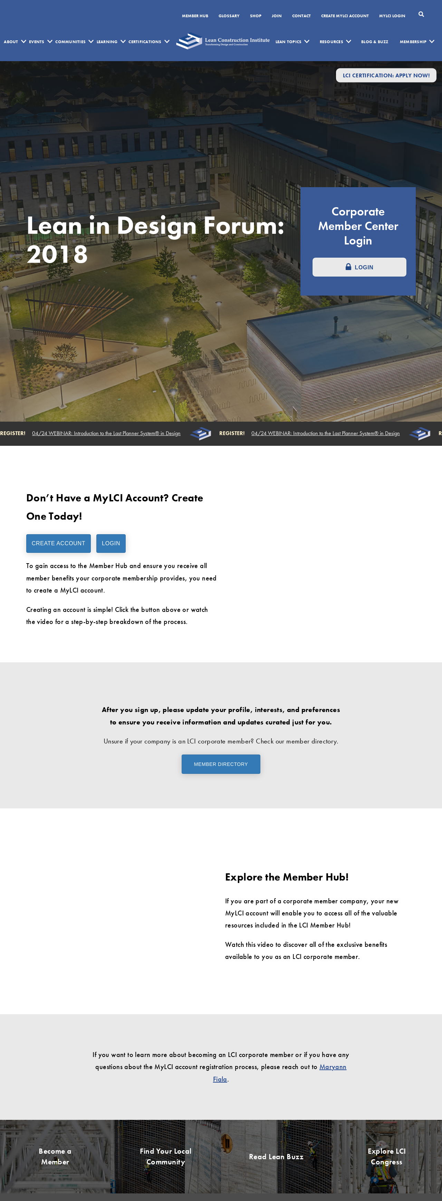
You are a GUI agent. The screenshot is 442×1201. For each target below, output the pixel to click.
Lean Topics (289, 42)
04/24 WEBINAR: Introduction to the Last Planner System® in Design (107, 433)
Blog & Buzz (374, 42)
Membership (413, 42)
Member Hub (195, 16)
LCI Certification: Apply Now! (386, 75)
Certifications (144, 42)
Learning (107, 42)
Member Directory (221, 764)
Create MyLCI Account (345, 16)
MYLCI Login (392, 16)
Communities (70, 42)
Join (277, 16)
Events (36, 42)
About (11, 42)
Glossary (229, 16)
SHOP (255, 16)
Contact (301, 16)
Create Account (58, 543)
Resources (331, 42)
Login (111, 543)
